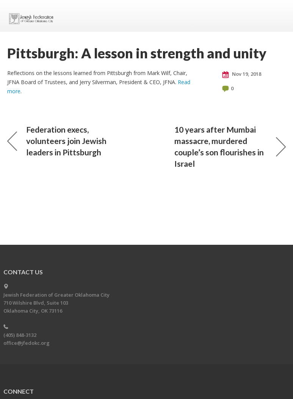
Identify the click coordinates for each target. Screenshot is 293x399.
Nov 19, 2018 (241, 74)
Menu (277, 16)
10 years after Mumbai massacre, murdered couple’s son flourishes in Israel (230, 146)
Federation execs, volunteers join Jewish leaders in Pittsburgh (57, 141)
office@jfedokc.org (26, 343)
